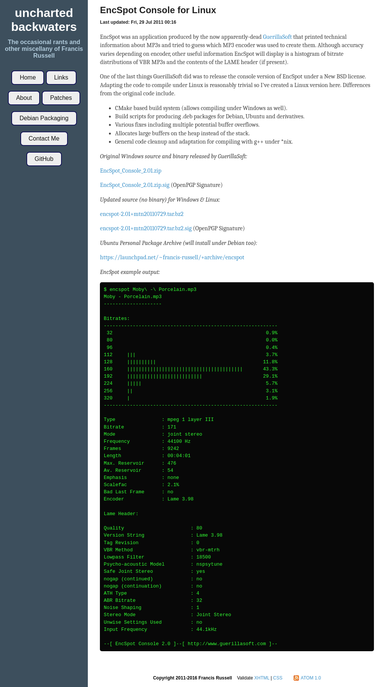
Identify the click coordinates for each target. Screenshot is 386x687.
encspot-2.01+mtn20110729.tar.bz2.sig (145, 228)
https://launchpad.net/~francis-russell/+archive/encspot (172, 257)
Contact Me (44, 138)
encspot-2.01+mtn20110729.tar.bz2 (142, 214)
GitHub (44, 159)
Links (61, 77)
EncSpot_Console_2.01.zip (130, 170)
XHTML (261, 678)
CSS (278, 678)
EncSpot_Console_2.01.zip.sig (134, 185)
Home (28, 77)
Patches (61, 98)
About (24, 98)
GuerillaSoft (277, 37)
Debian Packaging (44, 118)
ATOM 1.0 (311, 678)
